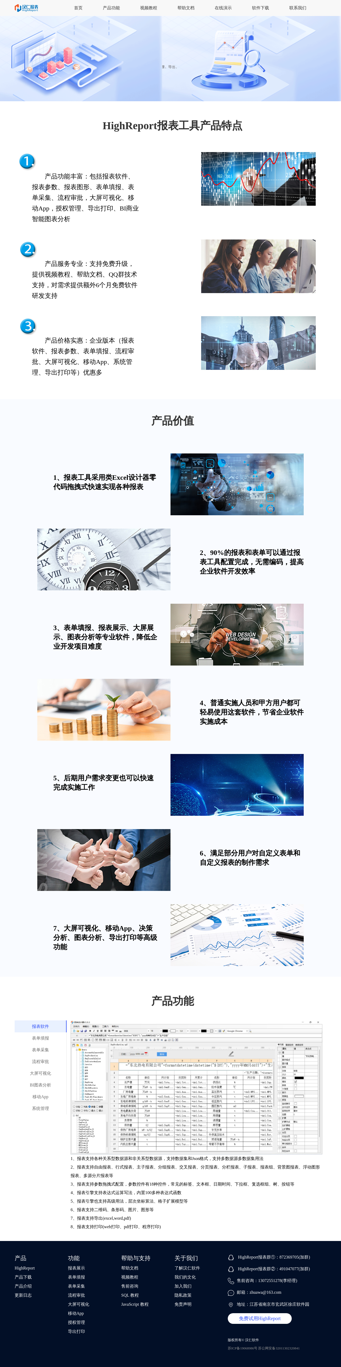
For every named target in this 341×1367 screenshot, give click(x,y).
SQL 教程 (130, 1295)
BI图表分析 (40, 1085)
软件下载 (260, 8)
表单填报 (40, 1038)
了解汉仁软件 (187, 1268)
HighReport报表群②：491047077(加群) (274, 1269)
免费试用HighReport (260, 1318)
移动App (40, 1096)
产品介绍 (23, 1286)
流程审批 (40, 1061)
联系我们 (297, 8)
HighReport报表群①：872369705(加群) (274, 1257)
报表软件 (40, 1026)
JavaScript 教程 (135, 1304)
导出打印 (76, 1331)
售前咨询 (129, 1286)
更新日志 (23, 1295)
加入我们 (183, 1286)
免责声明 (183, 1304)
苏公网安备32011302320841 (279, 1348)
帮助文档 (185, 8)
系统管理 (40, 1108)
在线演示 (223, 8)
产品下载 (23, 1277)
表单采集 (40, 1050)
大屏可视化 (40, 1073)
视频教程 (148, 8)
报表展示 (76, 1268)
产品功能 (111, 8)
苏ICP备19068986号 (242, 1348)
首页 (78, 8)
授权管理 (76, 1322)
